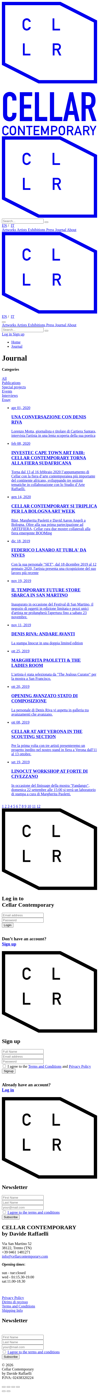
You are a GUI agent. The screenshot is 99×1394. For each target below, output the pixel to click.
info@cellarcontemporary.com (25, 1256)
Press (50, 230)
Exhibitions (37, 230)
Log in (7, 334)
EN (4, 226)
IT (12, 226)
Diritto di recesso (15, 1302)
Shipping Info (12, 1310)
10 (29, 806)
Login (8, 925)
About (71, 230)
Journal (61, 230)
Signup (9, 1071)
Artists (22, 230)
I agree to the (34, 1212)
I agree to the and (49, 1066)
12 (38, 806)
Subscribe (11, 1217)
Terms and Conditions (45, 1066)
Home (16, 342)
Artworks (9, 230)
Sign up (18, 334)
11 (34, 806)
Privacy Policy (80, 1066)
